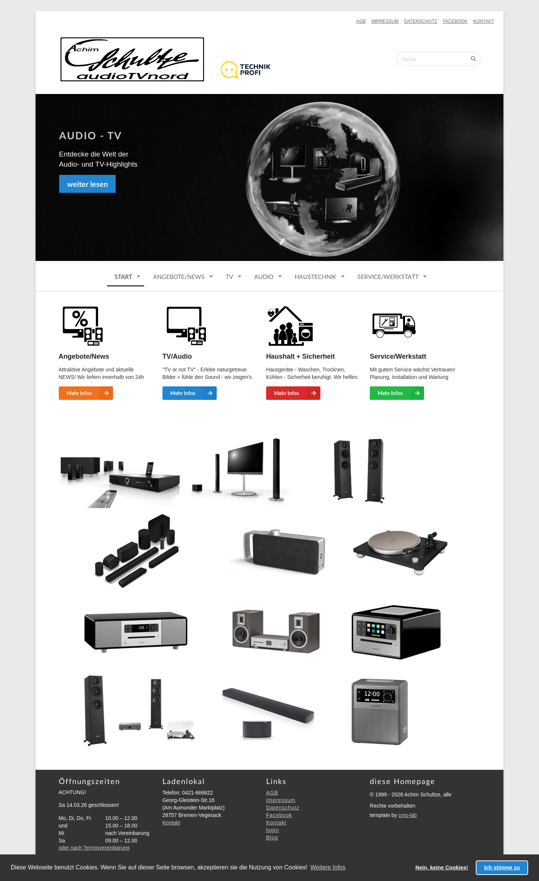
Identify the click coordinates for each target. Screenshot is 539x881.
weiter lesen (87, 183)
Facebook (455, 21)
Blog (272, 838)
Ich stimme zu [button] (502, 868)
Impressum (385, 21)
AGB (361, 21)
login (272, 830)
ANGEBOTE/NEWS (179, 276)
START (123, 276)
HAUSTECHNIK (316, 276)
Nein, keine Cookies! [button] (441, 868)
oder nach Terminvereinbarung (94, 848)
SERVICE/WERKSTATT (387, 276)
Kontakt (483, 21)
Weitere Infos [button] (327, 867)
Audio (264, 276)
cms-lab (407, 815)
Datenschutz (420, 21)
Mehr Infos (90, 393)
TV (229, 276)
